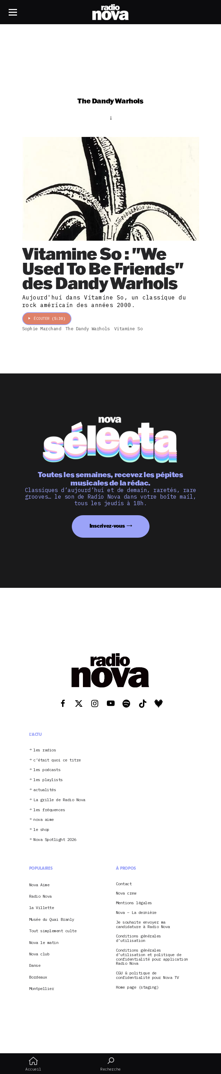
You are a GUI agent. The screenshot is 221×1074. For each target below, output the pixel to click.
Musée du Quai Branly (51, 919)
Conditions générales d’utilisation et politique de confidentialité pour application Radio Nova (152, 957)
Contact (124, 884)
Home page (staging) (137, 987)
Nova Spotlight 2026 (54, 839)
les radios (44, 750)
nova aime (43, 819)
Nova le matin (44, 942)
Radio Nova (40, 896)
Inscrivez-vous (107, 525)
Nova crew (126, 893)
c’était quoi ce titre (57, 760)
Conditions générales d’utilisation (138, 938)
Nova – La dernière (136, 912)
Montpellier (41, 988)
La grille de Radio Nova (59, 800)
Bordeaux (38, 977)
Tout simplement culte (53, 930)
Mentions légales (134, 903)
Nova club (39, 953)
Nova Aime (39, 884)
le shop (41, 829)
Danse (35, 965)
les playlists (48, 780)
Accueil (33, 1064)
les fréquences (49, 810)
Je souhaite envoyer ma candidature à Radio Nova (143, 924)
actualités (44, 790)
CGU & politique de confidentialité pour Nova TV (147, 975)
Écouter (47, 318)
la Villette (41, 907)
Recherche (110, 1064)
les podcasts (46, 770)
